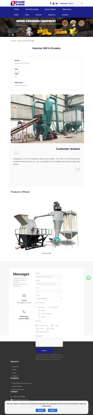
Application (66, 9)
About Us (51, 15)
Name (38, 273)
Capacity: (38, 321)
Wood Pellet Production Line (22, 383)
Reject (52, 410)
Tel (37, 288)
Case (27, 15)
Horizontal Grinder (19, 389)
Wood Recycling (31, 9)
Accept (40, 410)
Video (16, 15)
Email (38, 280)
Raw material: (40, 303)
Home (16, 9)
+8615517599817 (24, 319)
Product (38, 295)
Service (39, 15)
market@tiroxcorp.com (24, 303)
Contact (65, 15)
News (14, 370)
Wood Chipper (50, 9)
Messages (39, 336)
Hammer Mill (30, 41)
